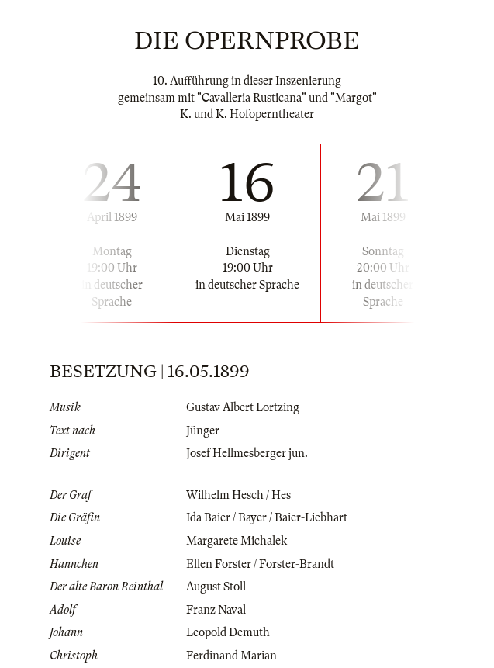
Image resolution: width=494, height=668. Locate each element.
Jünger (202, 430)
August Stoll (216, 586)
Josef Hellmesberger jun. (247, 453)
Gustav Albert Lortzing (242, 407)
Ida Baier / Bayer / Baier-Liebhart (266, 517)
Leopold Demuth (228, 632)
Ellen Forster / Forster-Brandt (260, 564)
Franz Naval (216, 610)
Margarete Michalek (236, 541)
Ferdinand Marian (231, 655)
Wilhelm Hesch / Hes (238, 495)
